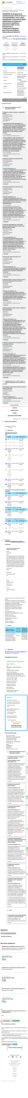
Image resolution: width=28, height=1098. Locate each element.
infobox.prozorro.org (12, 1042)
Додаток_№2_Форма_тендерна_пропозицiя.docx (9, 473)
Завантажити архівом (11, 433)
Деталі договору (11, 720)
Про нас (14, 1072)
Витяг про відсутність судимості (14, 99)
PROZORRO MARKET (14, 1062)
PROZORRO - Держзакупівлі (14, 1061)
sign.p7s (9, 439)
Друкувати (4, 930)
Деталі (9, 781)
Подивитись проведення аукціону (18, 542)
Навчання (15, 1067)
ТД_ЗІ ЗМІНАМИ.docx (9, 524)
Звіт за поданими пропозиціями (8, 933)
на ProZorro (23, 36)
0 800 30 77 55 (19, 1)
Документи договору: (12, 716)
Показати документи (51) (11, 748)
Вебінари (14, 1075)
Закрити (15, 1044)
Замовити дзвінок (20, 2)
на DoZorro (4, 37)
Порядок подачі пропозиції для (15, 651)
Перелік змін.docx (9, 480)
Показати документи (11, 682)
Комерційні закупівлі (14, 1065)
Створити (16, 1021)
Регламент (14, 1074)
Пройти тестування (6, 1044)
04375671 (19, 79)
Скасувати (7, 1021)
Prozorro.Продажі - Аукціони (15, 1064)
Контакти (15, 1070)
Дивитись (4, 959)
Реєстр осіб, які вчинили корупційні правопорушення (14, 100)
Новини (14, 1069)
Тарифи (14, 1077)
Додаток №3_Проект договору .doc (9, 514)
